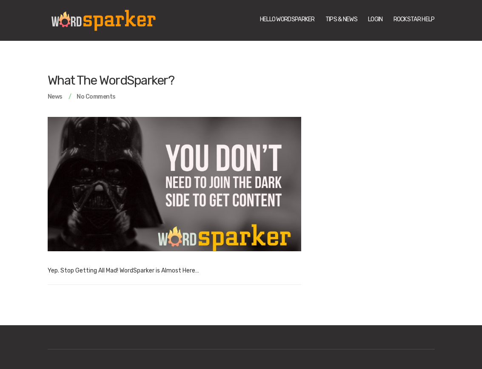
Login (375, 19)
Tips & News (341, 19)
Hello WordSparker (287, 19)
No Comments (96, 96)
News (55, 96)
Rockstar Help (414, 19)
